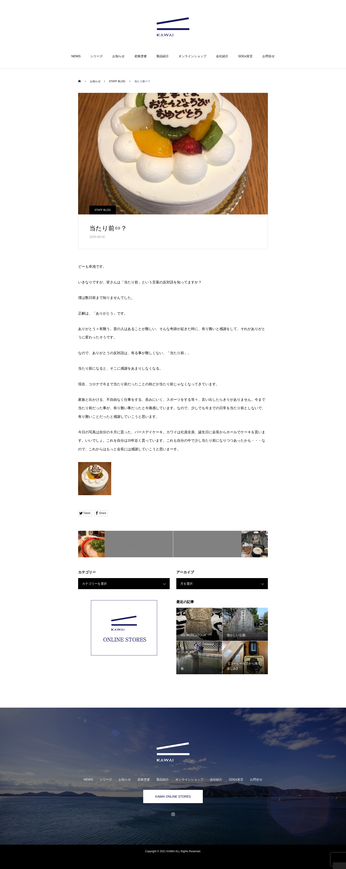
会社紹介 (222, 56)
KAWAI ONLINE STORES (173, 796)
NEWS (76, 56)
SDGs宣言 (245, 56)
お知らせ (118, 56)
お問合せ (268, 56)
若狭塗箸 (140, 56)
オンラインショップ (192, 56)
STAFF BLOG (102, 210)
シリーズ (96, 56)
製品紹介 (162, 56)
